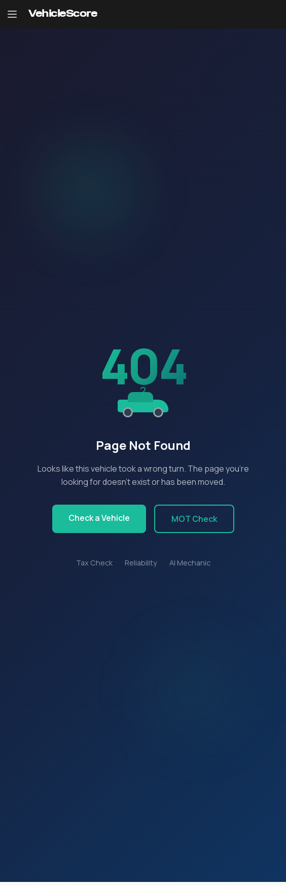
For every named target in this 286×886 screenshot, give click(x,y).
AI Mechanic (189, 563)
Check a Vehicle (99, 517)
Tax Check (94, 563)
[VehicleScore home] (62, 14)
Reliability (141, 563)
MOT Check (194, 518)
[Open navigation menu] (12, 14)
